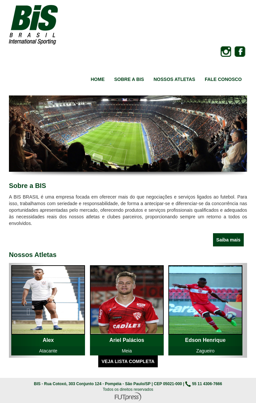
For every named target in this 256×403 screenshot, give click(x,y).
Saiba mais (228, 239)
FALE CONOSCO (223, 79)
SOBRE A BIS (129, 79)
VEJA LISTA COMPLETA (128, 361)
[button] (27, 133)
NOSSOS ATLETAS (174, 79)
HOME (98, 79)
